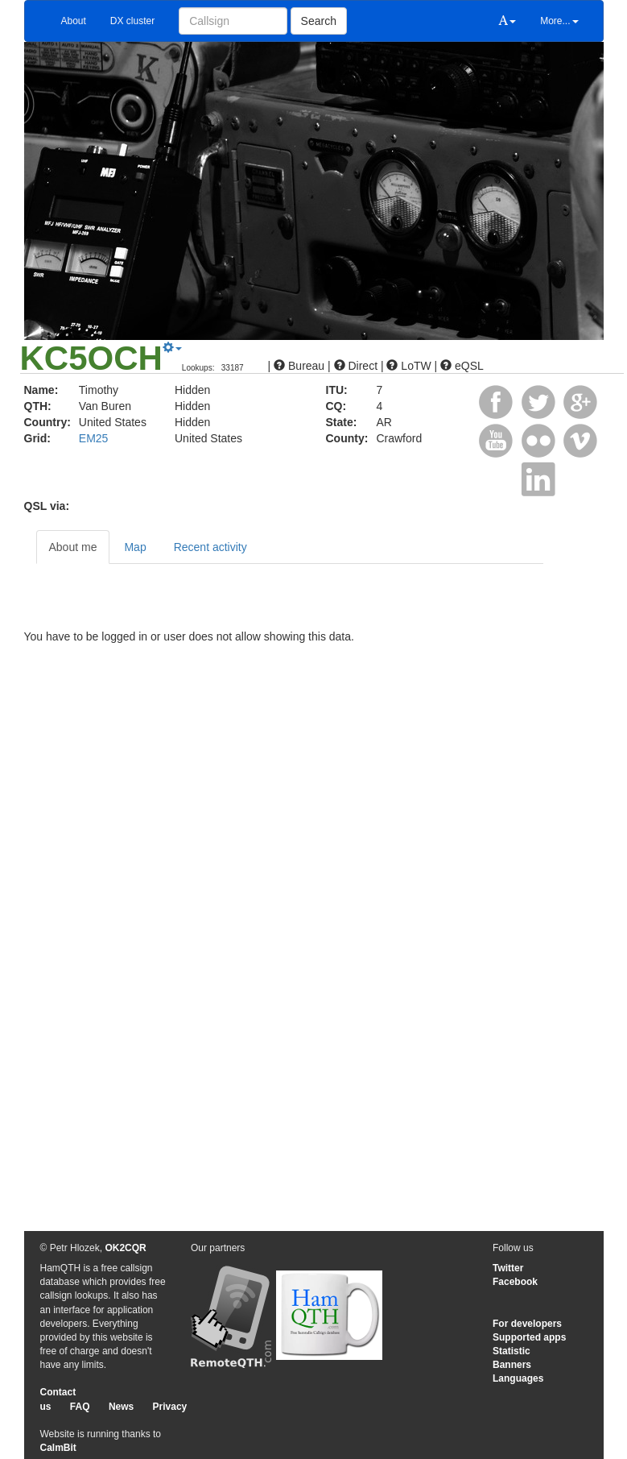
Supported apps (529, 1337)
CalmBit (58, 1447)
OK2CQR (125, 1248)
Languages (518, 1378)
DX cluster (132, 21)
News (121, 1406)
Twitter (508, 1268)
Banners (512, 1364)
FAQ (80, 1406)
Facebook (515, 1281)
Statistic (511, 1351)
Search (318, 21)
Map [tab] (135, 547)
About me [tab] (73, 547)
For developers (527, 1323)
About (73, 21)
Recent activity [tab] (210, 547)
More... (559, 21)
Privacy (170, 1406)
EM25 (94, 438)
